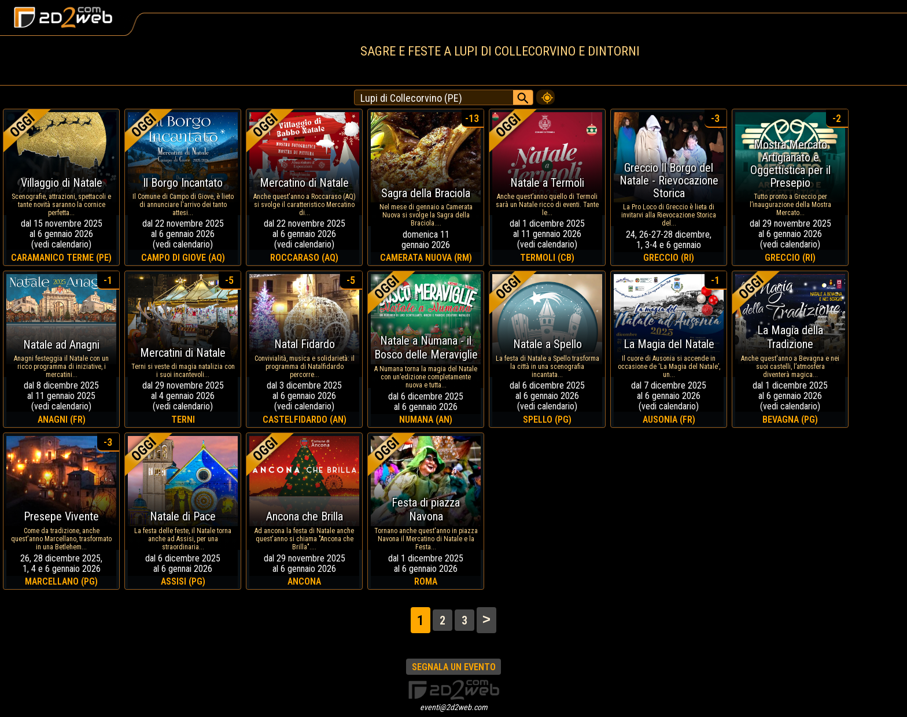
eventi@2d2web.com (454, 707)
